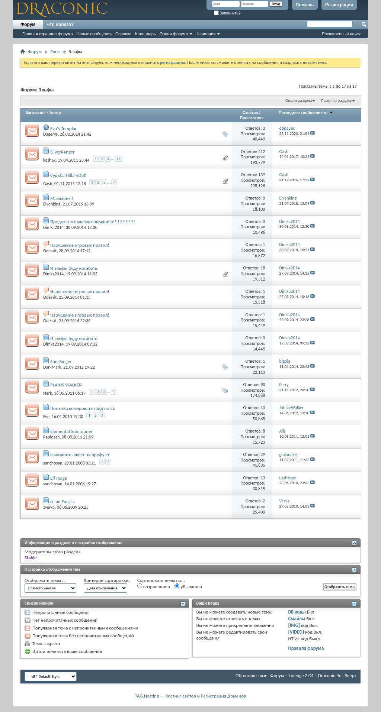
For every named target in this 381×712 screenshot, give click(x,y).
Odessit (50, 250)
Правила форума (306, 648)
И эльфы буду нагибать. (74, 268)
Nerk (47, 393)
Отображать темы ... (45, 580)
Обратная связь (251, 675)
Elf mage (58, 478)
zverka (49, 507)
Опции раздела (298, 100)
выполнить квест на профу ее (80, 454)
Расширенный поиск (341, 34)
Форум (27, 24)
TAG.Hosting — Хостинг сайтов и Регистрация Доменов (190, 696)
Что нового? (60, 24)
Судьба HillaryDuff (68, 175)
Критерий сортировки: (107, 580)
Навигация (205, 34)
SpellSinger (61, 361)
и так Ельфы (62, 501)
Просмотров (251, 117)
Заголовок (35, 112)
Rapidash (51, 437)
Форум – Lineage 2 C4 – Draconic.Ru (306, 675)
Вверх (350, 675)
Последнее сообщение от (306, 112)
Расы (55, 51)
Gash (47, 183)
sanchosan (52, 463)
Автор (55, 112)
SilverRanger (62, 152)
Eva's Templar (63, 128)
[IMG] (294, 625)
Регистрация (339, 4)
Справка (123, 34)
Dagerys (50, 134)
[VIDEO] (296, 632)
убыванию (188, 586)
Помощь (305, 4)
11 (118, 158)
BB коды (297, 612)
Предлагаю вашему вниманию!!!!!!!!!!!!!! (92, 221)
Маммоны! (61, 198)
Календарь (145, 34)
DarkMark (52, 367)
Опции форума (174, 34)
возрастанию (153, 586)
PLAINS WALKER (65, 385)
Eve (46, 416)
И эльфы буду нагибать (73, 338)
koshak (49, 160)
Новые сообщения (94, 34)
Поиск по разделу (336, 100)
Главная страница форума (47, 34)
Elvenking (52, 204)
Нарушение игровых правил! (79, 245)
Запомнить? (227, 13)
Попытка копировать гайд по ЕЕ (82, 408)
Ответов (250, 112)
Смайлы (296, 618)
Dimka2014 (53, 227)
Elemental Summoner (71, 431)
